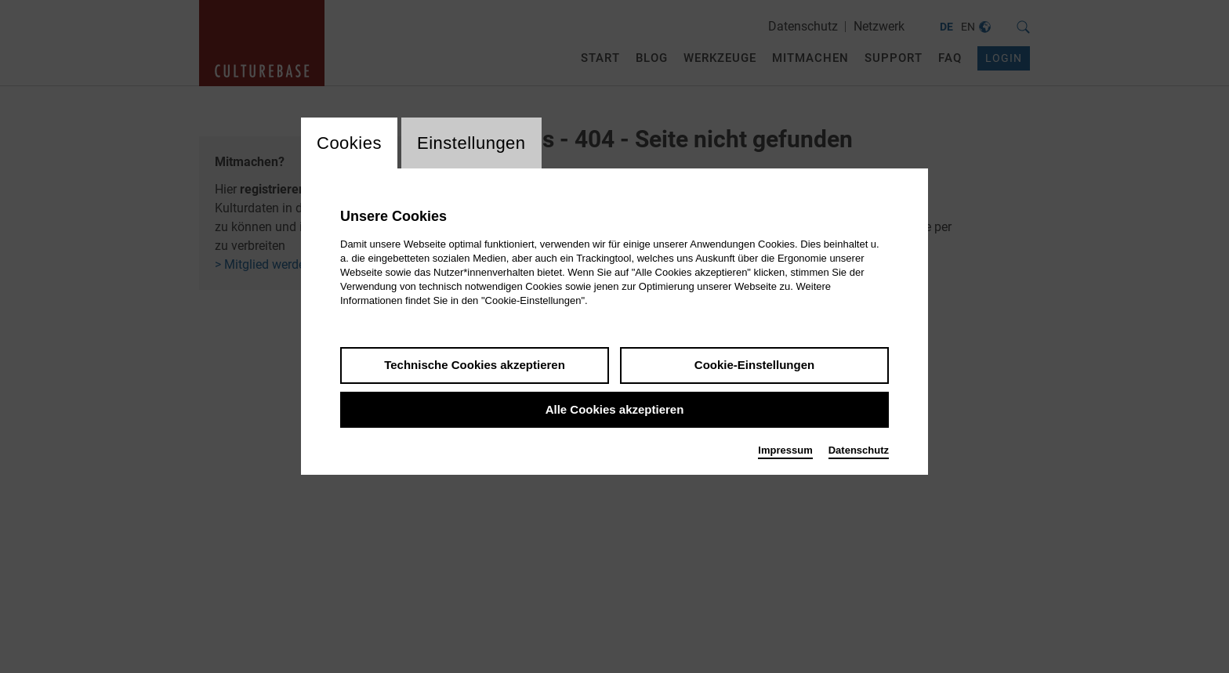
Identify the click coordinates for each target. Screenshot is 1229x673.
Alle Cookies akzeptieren (615, 409)
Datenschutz (858, 450)
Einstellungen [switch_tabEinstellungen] (471, 143)
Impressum (785, 450)
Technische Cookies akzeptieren (474, 364)
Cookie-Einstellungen (754, 364)
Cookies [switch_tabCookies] (349, 143)
